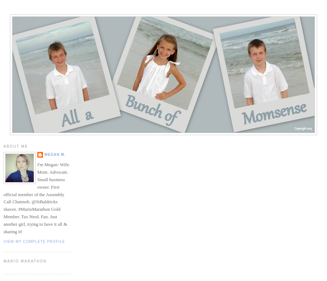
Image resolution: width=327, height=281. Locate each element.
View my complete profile (34, 242)
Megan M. (55, 155)
